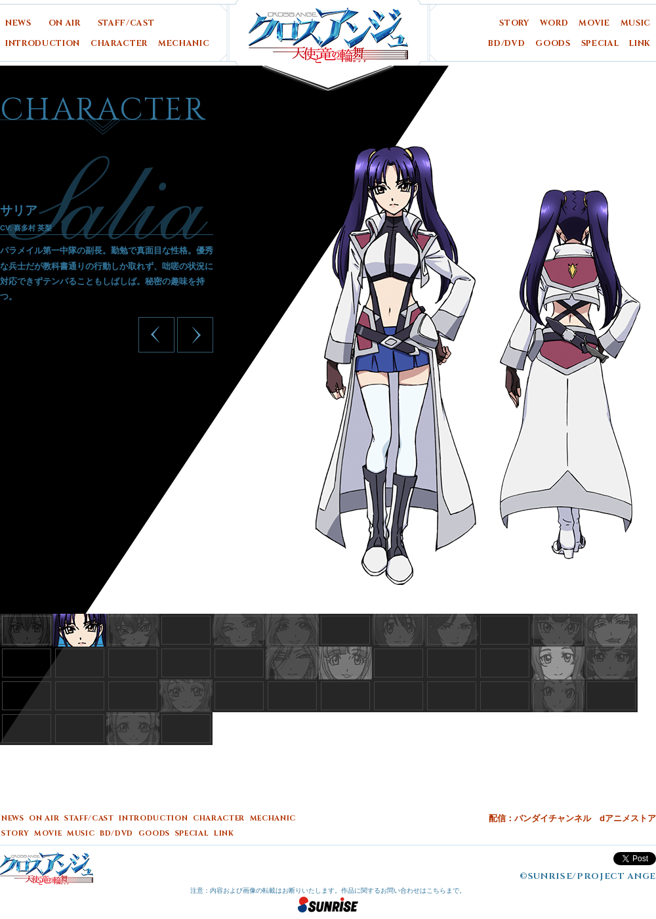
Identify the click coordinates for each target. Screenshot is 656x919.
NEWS (18, 23)
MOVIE (594, 23)
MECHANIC (183, 43)
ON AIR (65, 23)
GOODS (552, 43)
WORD (554, 23)
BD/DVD (506, 43)
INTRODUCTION (42, 43)
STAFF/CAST (126, 23)
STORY (514, 23)
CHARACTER (119, 43)
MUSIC (636, 23)
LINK (640, 43)
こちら (436, 890)
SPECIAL (600, 43)
